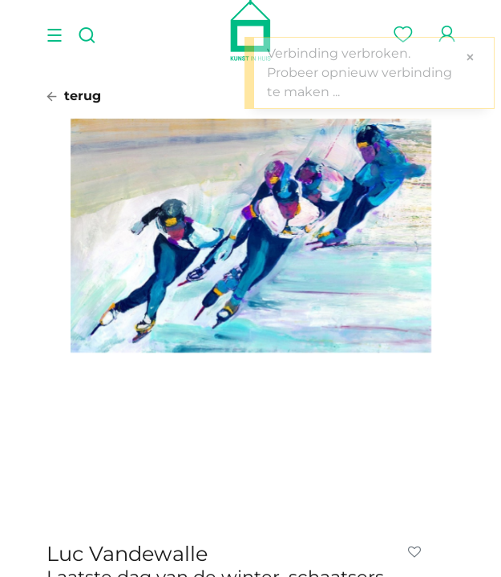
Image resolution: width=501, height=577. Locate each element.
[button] (417, 552)
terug (73, 95)
